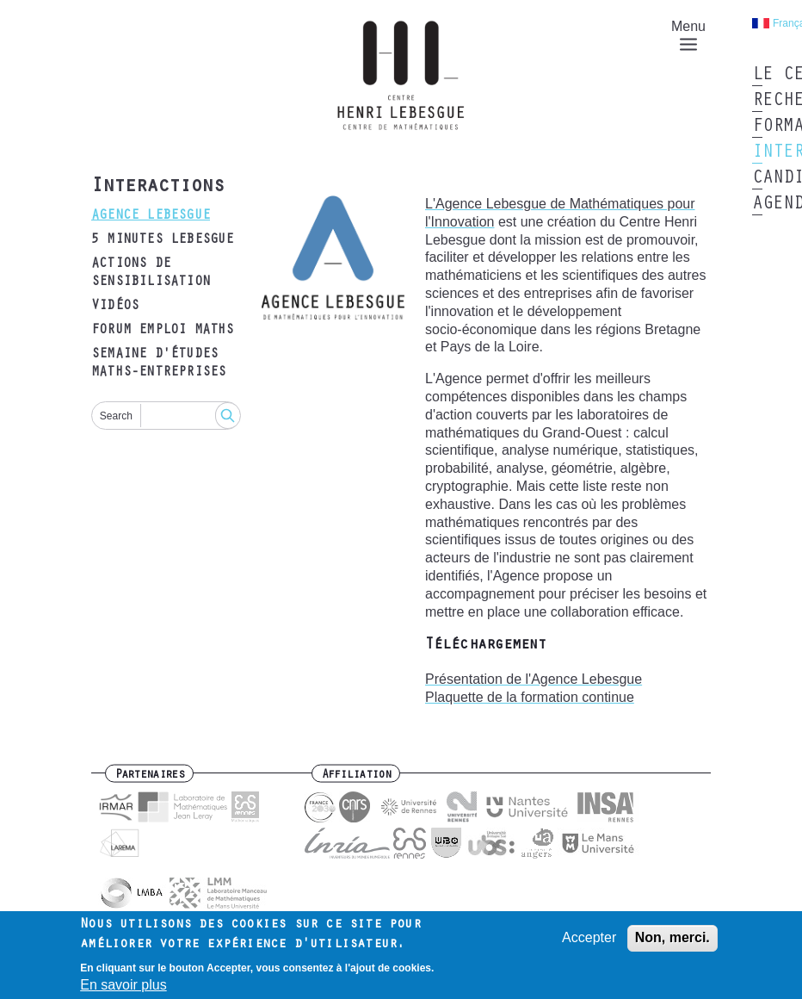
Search (116, 416)
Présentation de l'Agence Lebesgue (533, 679)
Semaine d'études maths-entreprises (158, 364)
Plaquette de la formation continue (529, 697)
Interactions (157, 187)
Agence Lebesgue (150, 216)
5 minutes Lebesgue (162, 240)
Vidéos (115, 306)
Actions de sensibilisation (150, 273)
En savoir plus (123, 989)
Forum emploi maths (162, 331)
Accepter (589, 941)
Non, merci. (672, 941)
